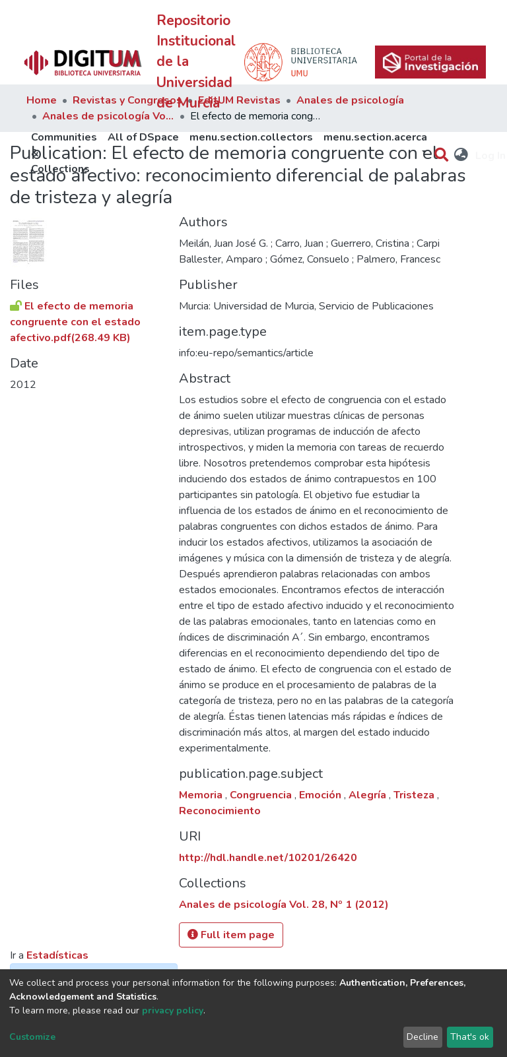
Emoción (321, 795)
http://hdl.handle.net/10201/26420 (268, 857)
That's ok (469, 1037)
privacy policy (172, 1010)
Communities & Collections (64, 153)
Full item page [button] (231, 935)
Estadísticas (57, 955)
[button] (461, 156)
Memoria (202, 795)
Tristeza (415, 795)
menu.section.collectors (251, 137)
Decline (422, 1037)
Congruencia (262, 795)
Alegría (369, 795)
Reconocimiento (220, 811)
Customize (32, 1037)
